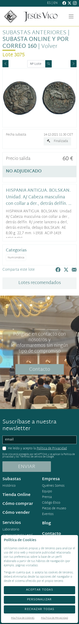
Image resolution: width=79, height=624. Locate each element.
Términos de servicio (31, 457)
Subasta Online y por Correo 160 (35, 42)
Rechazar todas (39, 609)
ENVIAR (26, 466)
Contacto (39, 369)
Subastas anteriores (34, 33)
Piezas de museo (54, 509)
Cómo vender (16, 513)
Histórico (9, 486)
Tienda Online (16, 495)
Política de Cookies (23, 618)
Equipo (47, 492)
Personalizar (39, 599)
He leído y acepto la (37, 448)
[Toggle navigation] (71, 16)
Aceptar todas (39, 589)
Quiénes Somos (53, 486)
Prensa (47, 497)
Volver (49, 46)
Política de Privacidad (52, 449)
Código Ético (51, 503)
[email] (39, 440)
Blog (46, 523)
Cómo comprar (17, 504)
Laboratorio (10, 530)
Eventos (48, 514)
